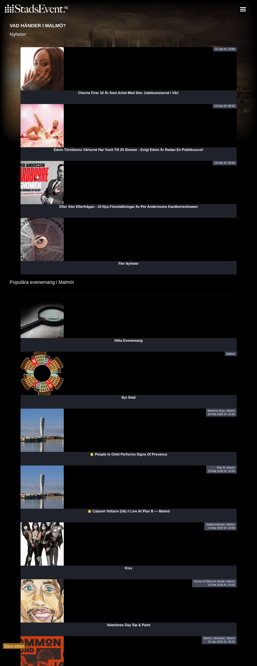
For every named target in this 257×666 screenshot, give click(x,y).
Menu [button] (242, 9)
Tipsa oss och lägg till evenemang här (128, 651)
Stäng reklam (14, 646)
